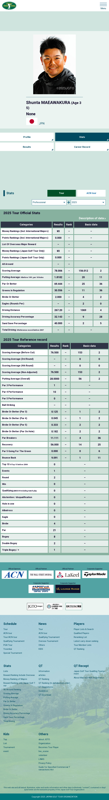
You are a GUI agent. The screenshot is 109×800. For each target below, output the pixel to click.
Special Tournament (12, 653)
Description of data (91, 218)
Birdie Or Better (10, 709)
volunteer (43, 755)
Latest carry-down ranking (86, 641)
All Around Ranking (12, 689)
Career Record (82, 147)
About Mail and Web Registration (89, 677)
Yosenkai (7, 649)
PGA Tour (7, 645)
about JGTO (44, 739)
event (6, 751)
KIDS (41, 649)
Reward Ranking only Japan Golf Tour (19, 684)
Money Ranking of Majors (15, 679)
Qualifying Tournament (13, 641)
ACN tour (91, 193)
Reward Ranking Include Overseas (19, 675)
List (5, 743)
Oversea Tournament (48, 641)
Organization (44, 743)
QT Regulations (46, 687)
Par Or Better (9, 701)
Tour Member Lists (82, 645)
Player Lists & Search (84, 629)
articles (42, 675)
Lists (5, 671)
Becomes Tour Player (49, 747)
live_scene (44, 751)
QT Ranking (79, 649)
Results (27, 147)
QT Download (45, 695)
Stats (82, 137)
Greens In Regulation (13, 705)
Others (42, 645)
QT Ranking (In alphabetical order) (54, 683)
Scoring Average (11, 693)
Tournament (9, 747)
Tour (61, 193)
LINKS (41, 759)
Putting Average (10, 697)
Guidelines (43, 691)
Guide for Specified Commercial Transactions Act (54, 768)
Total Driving (9, 721)
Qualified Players (81, 633)
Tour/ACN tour (10, 637)
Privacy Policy (45, 763)
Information (44, 671)
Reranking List (80, 637)
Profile (27, 137)
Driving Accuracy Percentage (16, 713)
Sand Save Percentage (13, 717)
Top (5, 739)
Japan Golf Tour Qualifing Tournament (89, 672)
